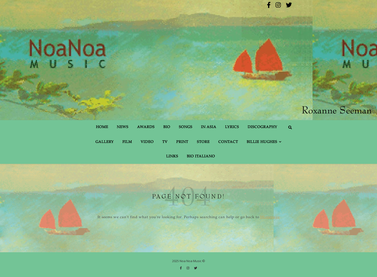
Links (172, 156)
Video (147, 142)
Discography (262, 127)
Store (203, 142)
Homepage (270, 217)
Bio (166, 127)
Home (102, 127)
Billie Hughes (262, 142)
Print (182, 142)
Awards (146, 127)
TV (165, 142)
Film (127, 142)
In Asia (208, 127)
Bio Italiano (201, 156)
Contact (228, 142)
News (122, 127)
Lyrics (232, 127)
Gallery (104, 142)
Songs (185, 127)
